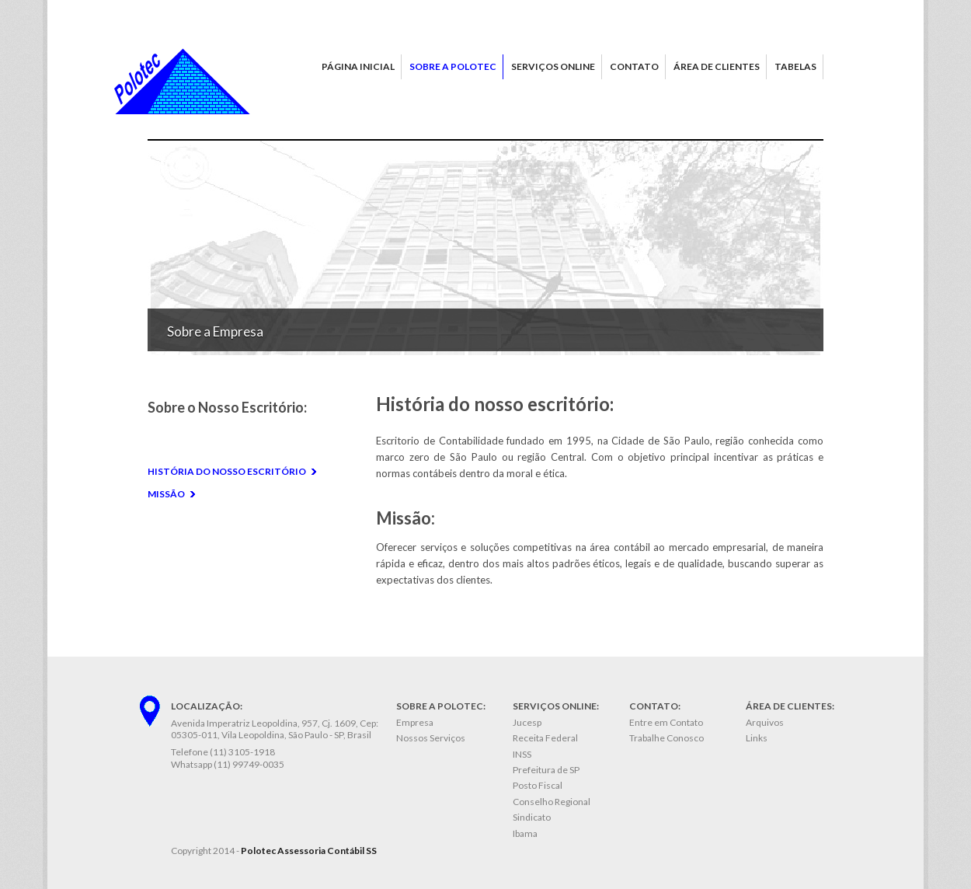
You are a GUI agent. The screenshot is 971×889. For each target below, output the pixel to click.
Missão (166, 494)
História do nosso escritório (227, 471)
